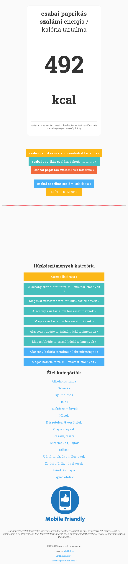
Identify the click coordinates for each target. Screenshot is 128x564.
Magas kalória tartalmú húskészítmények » (64, 362)
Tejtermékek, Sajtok (64, 443)
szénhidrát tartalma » (64, 153)
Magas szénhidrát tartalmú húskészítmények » (64, 301)
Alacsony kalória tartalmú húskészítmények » (64, 352)
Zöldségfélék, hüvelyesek (64, 463)
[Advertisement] (64, 233)
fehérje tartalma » (64, 161)
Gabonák (64, 388)
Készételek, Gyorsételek (64, 422)
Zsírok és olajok (64, 470)
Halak (64, 402)
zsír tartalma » (64, 170)
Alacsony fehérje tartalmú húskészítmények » (64, 331)
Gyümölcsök (64, 395)
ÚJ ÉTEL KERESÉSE (64, 192)
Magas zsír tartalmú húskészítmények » (64, 321)
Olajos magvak (64, 429)
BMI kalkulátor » (64, 555)
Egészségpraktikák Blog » (64, 560)
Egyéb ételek (64, 477)
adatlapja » (64, 184)
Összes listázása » (64, 277)
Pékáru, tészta (64, 436)
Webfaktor (69, 551)
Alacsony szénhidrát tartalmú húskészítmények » (64, 289)
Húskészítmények (64, 409)
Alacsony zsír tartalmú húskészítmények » (64, 311)
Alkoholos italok (64, 381)
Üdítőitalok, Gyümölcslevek (64, 456)
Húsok (64, 415)
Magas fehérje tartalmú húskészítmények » (64, 341)
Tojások (64, 450)
